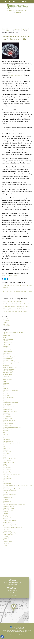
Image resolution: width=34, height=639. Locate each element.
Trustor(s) (6, 540)
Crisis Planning (7, 380)
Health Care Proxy (8, 441)
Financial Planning (8, 424)
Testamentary (7, 531)
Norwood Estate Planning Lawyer (11, 29)
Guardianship (7, 438)
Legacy (5, 464)
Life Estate (6, 466)
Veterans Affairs (7, 542)
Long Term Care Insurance (10, 473)
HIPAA (5, 447)
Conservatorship (7, 374)
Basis (4, 355)
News (4, 482)
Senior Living (7, 517)
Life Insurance (7, 468)
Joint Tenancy (7, 461)
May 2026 (6, 322)
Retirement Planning (9, 508)
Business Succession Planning (11, 362)
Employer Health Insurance (10, 402)
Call (10, 1)
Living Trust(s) (7, 469)
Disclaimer (13, 635)
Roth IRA (6, 512)
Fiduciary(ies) (7, 417)
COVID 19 (6, 376)
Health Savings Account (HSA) (11, 443)
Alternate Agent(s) (8, 343)
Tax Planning (6, 529)
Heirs (4, 445)
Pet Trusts (6, 492)
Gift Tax (5, 434)
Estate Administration (9, 406)
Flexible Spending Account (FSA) (12, 427)
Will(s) (5, 545)
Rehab (5, 503)
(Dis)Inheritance (7, 334)
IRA (4, 457)
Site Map (21, 635)
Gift (4, 432)
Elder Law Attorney (8, 397)
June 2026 (6, 320)
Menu (26, 1)
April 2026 (6, 324)
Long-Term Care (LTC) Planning (12, 475)
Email (14, 1)
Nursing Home (7, 483)
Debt (4, 381)
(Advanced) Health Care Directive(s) (13, 332)
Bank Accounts (7, 353)
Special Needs (7, 522)
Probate (5, 499)
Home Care (6, 448)
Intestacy (5, 455)
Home (6, 1)
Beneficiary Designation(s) (10, 357)
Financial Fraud (7, 422)
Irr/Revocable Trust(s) (9, 459)
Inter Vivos (6, 454)
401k (4, 337)
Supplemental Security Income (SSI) (13, 527)
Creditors (6, 378)
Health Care (6, 439)
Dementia (6, 383)
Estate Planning (7, 410)
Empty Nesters (7, 404)
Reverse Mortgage (8, 510)
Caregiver (6, 365)
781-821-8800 (17, 12)
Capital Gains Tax (8, 364)
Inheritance (6, 450)
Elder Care (6, 394)
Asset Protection (7, 350)
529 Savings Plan (8, 339)
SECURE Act (6, 515)
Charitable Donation (8, 369)
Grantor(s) (6, 436)
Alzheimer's (6, 344)
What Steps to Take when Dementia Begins (15, 312)
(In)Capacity (6, 336)
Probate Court (7, 501)
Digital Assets (7, 385)
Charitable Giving (8, 371)
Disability (6, 387)
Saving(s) (5, 513)
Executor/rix (6, 415)
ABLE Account (7, 341)
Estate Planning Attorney (10, 411)
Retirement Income (8, 506)
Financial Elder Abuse (9, 420)
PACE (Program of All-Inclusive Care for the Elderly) (17, 485)
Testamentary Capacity (9, 533)
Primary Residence (8, 498)
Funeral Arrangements (9, 429)
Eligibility (6, 399)
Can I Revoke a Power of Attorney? (13, 301)
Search (19, 1)
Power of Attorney (8, 496)
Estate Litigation (7, 408)
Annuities (6, 346)
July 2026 (6, 319)
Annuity (5, 348)
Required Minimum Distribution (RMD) (14, 505)
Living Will (6, 471)
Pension (5, 487)
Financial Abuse (7, 418)
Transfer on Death (8, 534)
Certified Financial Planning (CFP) (12, 367)
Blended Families (8, 360)
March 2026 (6, 326)
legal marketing (11, 631)
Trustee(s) (6, 538)
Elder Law (6, 395)
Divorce (5, 388)
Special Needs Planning (9, 524)
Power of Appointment (9, 494)
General (5, 431)
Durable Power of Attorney (10, 390)
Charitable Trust (7, 373)
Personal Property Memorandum (12, 489)
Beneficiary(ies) (7, 358)
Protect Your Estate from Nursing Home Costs (16, 306)
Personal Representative (10, 491)
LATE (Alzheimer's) (8, 462)
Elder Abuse (6, 392)
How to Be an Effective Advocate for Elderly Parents (17, 304)
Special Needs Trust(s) (9, 526)
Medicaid (5, 476)
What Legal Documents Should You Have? (14, 309)
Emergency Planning (8, 401)
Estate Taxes (6, 413)
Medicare (5, 480)
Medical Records (7, 478)
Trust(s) (5, 536)
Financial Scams (7, 425)
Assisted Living (7, 351)
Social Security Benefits (9, 520)
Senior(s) (5, 519)
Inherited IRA (7, 452)
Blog (22, 29)
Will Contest (6, 543)
